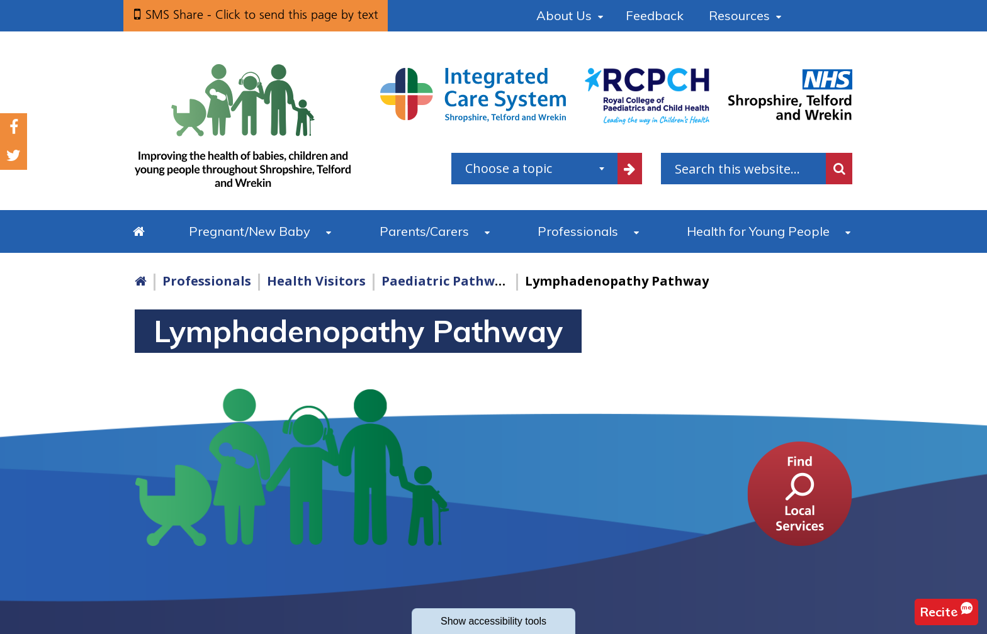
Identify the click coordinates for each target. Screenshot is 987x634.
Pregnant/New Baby (249, 231)
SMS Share (261, 14)
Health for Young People (758, 231)
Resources (739, 15)
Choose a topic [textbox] (508, 168)
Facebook (13, 127)
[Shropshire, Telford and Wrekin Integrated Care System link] (473, 94)
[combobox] (534, 168)
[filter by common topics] (630, 168)
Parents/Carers (424, 231)
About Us (564, 15)
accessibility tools (493, 621)
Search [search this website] (839, 168)
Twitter (13, 156)
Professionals (578, 231)
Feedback (655, 15)
